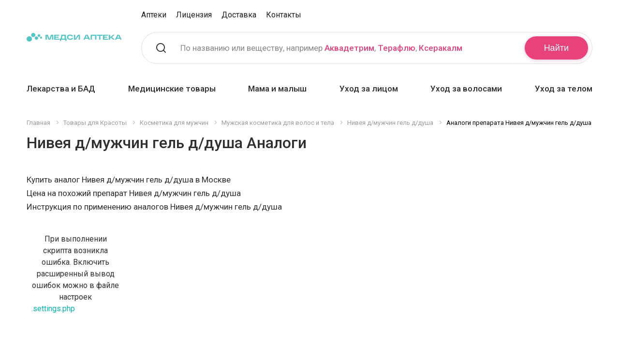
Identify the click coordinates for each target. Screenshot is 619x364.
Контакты (283, 14)
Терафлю (396, 48)
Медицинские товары (172, 88)
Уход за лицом (368, 88)
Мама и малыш (277, 88)
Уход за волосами (466, 88)
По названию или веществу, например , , (321, 48)
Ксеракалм (440, 48)
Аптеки (153, 14)
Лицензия (194, 14)
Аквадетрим (349, 48)
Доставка (238, 14)
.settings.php (53, 308)
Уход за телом (563, 88)
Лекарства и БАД (61, 88)
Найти (556, 48)
